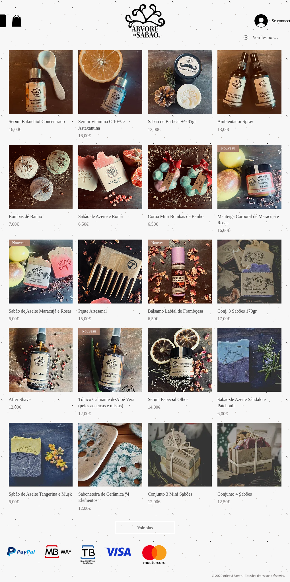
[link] (17, 21)
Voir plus (145, 527)
